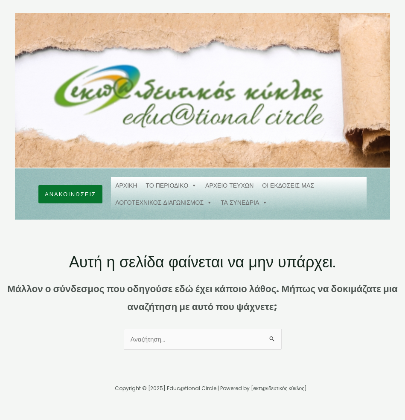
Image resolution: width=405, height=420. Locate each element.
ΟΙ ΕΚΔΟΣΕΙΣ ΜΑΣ (288, 185)
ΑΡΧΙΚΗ (126, 185)
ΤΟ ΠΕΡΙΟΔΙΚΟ (171, 185)
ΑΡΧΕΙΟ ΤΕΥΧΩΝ (229, 185)
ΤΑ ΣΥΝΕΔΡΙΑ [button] (244, 202)
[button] (70, 194)
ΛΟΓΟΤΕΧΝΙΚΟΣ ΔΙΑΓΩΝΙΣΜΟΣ (163, 202)
